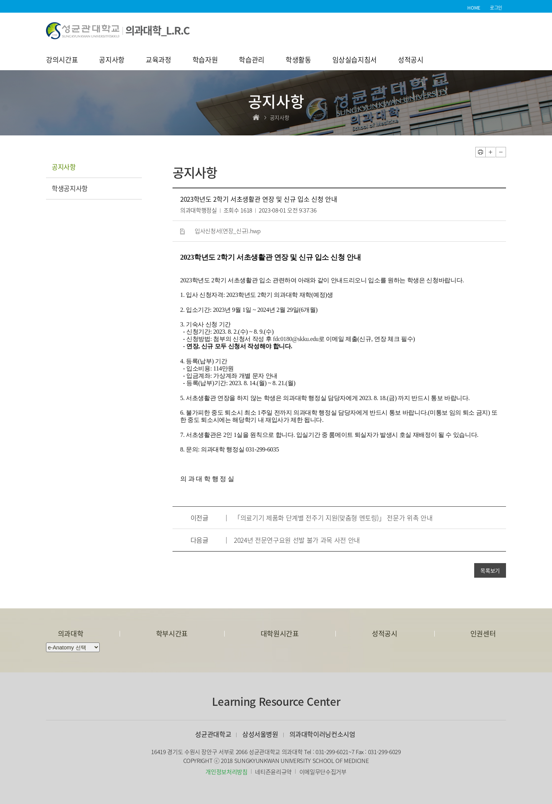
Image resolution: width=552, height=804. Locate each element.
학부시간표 (172, 633)
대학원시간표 (280, 633)
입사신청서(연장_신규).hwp (228, 231)
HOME (473, 7)
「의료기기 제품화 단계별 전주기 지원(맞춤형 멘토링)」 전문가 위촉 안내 (333, 517)
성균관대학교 (213, 734)
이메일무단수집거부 (323, 772)
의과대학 (71, 633)
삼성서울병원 (260, 734)
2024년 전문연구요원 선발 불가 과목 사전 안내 (297, 540)
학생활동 (298, 60)
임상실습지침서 (354, 60)
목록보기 (490, 570)
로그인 (496, 7)
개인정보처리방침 (226, 772)
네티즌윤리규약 (273, 772)
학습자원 (205, 60)
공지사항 (112, 60)
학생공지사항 (70, 188)
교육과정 (158, 60)
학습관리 (251, 60)
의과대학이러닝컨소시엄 (322, 734)
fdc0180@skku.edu (296, 339)
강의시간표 (62, 60)
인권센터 (483, 633)
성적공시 (411, 60)
